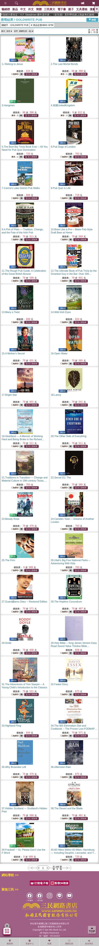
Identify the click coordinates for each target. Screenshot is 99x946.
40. (74, 852)
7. (21, 188)
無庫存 (15, 74)
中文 (23, 9)
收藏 (49, 942)
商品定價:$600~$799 (42, 25)
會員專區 (89, 942)
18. (56, 395)
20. (68, 436)
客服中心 (30, 942)
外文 (31, 9)
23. (10, 519)
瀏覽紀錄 (69, 942)
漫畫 (92, 9)
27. (24, 601)
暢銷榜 (6, 9)
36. (61, 767)
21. (25, 480)
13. (11, 312)
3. (8, 105)
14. (61, 312)
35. (14, 767)
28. (66, 601)
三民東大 (49, 9)
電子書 (62, 9)
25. (8, 560)
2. (64, 64)
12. (74, 273)
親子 (71, 9)
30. (74, 646)
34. (74, 728)
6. (63, 146)
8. (60, 188)
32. (59, 684)
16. (59, 353)
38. (67, 808)
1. (12, 64)
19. (23, 439)
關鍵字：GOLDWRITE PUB (15, 25)
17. (9, 395)
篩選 (92, 19)
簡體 (39, 9)
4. (63, 105)
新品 (15, 9)
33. (11, 725)
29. (6, 643)
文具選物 (81, 9)
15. (13, 353)
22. (61, 477)
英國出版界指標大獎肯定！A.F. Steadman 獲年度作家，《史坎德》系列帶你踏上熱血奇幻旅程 (58, 14)
